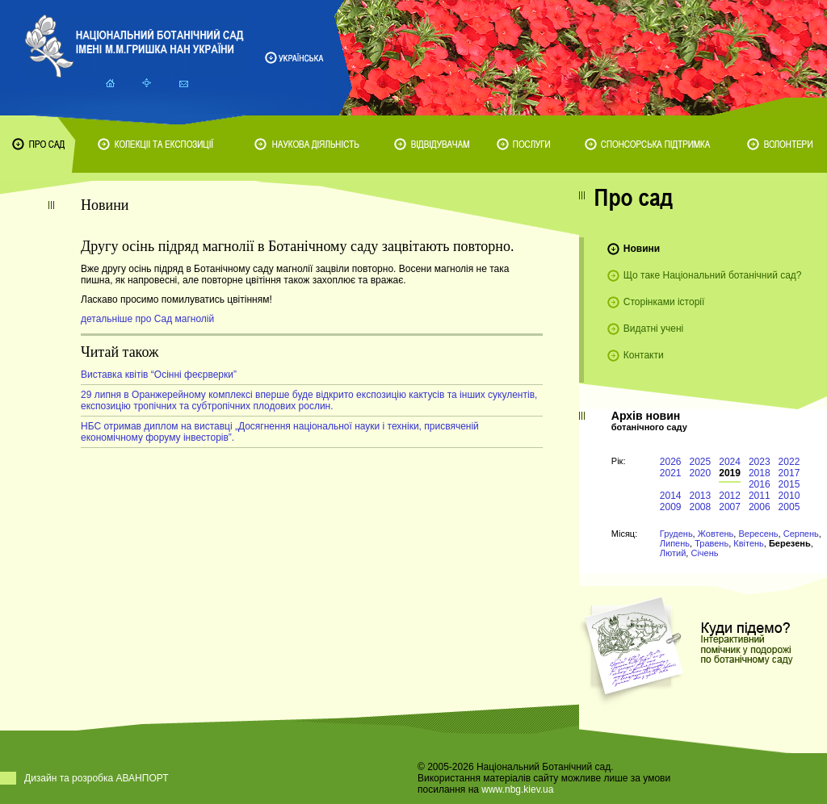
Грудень (676, 533)
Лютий (673, 553)
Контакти (643, 355)
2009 (671, 507)
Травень (711, 543)
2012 (730, 495)
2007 (730, 507)
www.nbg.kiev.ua (517, 789)
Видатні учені (653, 328)
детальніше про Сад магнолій (147, 319)
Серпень (801, 533)
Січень (704, 553)
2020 (701, 473)
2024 (730, 461)
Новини (641, 248)
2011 (759, 495)
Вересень (758, 533)
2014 (671, 495)
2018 (759, 473)
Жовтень (716, 533)
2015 (789, 484)
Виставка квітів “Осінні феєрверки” (159, 374)
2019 (730, 473)
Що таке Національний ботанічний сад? (712, 275)
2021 (671, 473)
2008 (701, 507)
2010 (789, 495)
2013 (701, 495)
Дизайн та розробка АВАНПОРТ (96, 778)
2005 (789, 507)
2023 (759, 461)
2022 (789, 461)
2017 (789, 473)
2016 (759, 484)
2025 (701, 461)
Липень (675, 543)
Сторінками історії (664, 302)
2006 (759, 507)
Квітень (748, 543)
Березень (790, 543)
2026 (671, 461)
